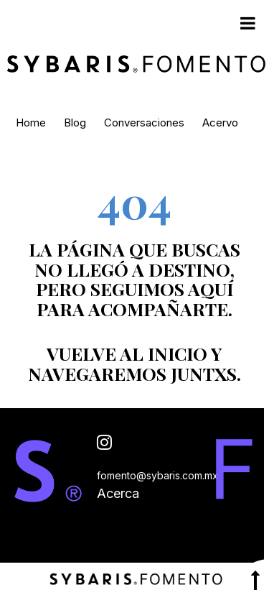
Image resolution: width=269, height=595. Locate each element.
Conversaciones (144, 122)
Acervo (220, 122)
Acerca (118, 493)
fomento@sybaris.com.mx (157, 475)
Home (31, 122)
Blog (75, 122)
